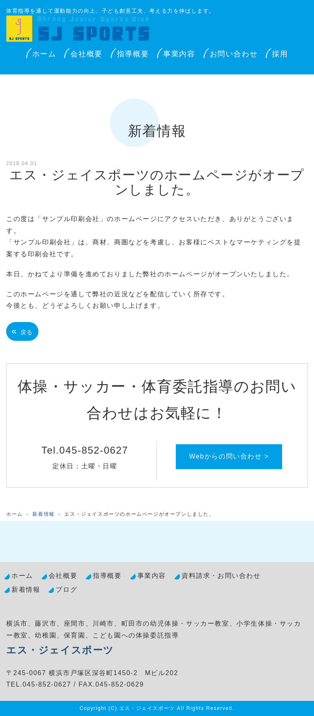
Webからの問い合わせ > (229, 456)
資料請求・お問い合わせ (221, 575)
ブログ (66, 589)
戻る (22, 331)
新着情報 (43, 514)
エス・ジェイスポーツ (60, 650)
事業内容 (179, 54)
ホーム (44, 54)
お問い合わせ (234, 54)
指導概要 (133, 54)
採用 (280, 54)
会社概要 (86, 54)
